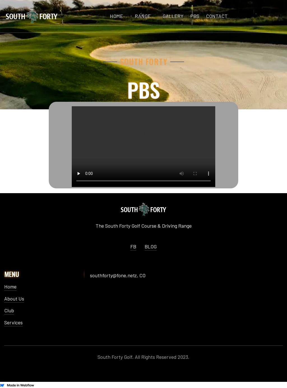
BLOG (151, 247)
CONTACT (217, 16)
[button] (142, 16)
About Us (14, 298)
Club (9, 310)
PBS (194, 16)
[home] (31, 16)
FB (133, 247)
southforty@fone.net (112, 275)
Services (13, 322)
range (143, 16)
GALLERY (173, 16)
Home (10, 286)
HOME (116, 16)
